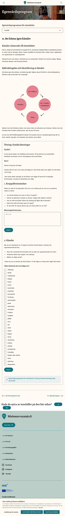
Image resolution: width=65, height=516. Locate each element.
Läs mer (41, 507)
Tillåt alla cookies (51, 512)
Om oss (6, 441)
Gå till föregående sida (11, 395)
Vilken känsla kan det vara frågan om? (16, 266)
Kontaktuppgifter (9, 447)
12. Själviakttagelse (55, 395)
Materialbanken (8, 459)
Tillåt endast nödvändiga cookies (32, 512)
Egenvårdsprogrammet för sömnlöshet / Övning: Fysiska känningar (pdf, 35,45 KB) (30, 380)
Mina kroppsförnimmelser (12, 210)
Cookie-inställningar (8, 497)
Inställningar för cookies (11, 512)
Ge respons (7, 435)
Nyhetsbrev (7, 453)
